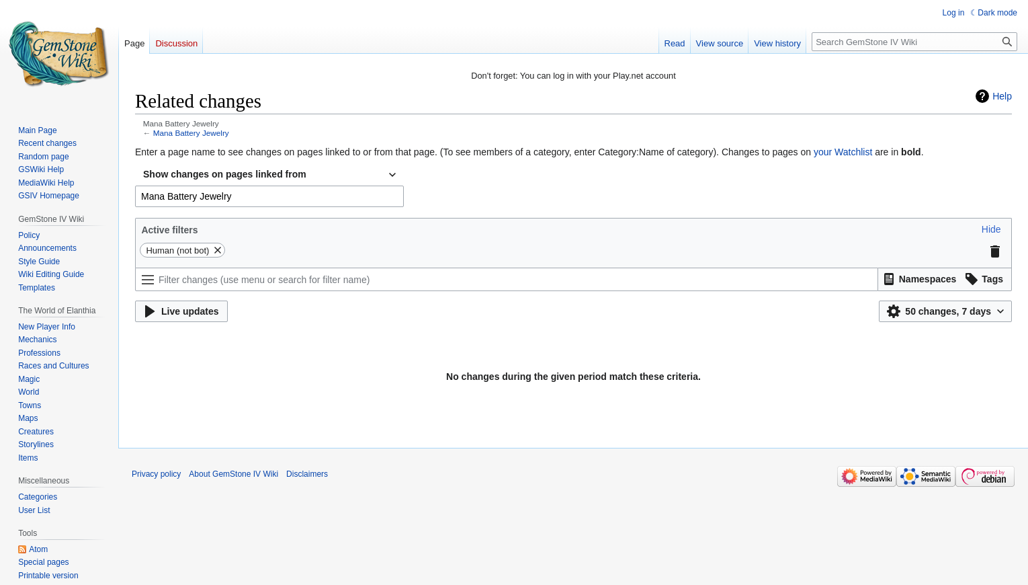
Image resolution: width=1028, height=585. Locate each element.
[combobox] (269, 175)
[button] (991, 229)
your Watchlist (843, 152)
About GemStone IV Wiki (233, 474)
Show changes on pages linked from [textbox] (224, 174)
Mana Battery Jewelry (191, 132)
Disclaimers (307, 474)
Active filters (169, 230)
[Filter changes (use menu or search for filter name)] (506, 279)
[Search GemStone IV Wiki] (914, 41)
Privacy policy (156, 474)
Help (1002, 96)
